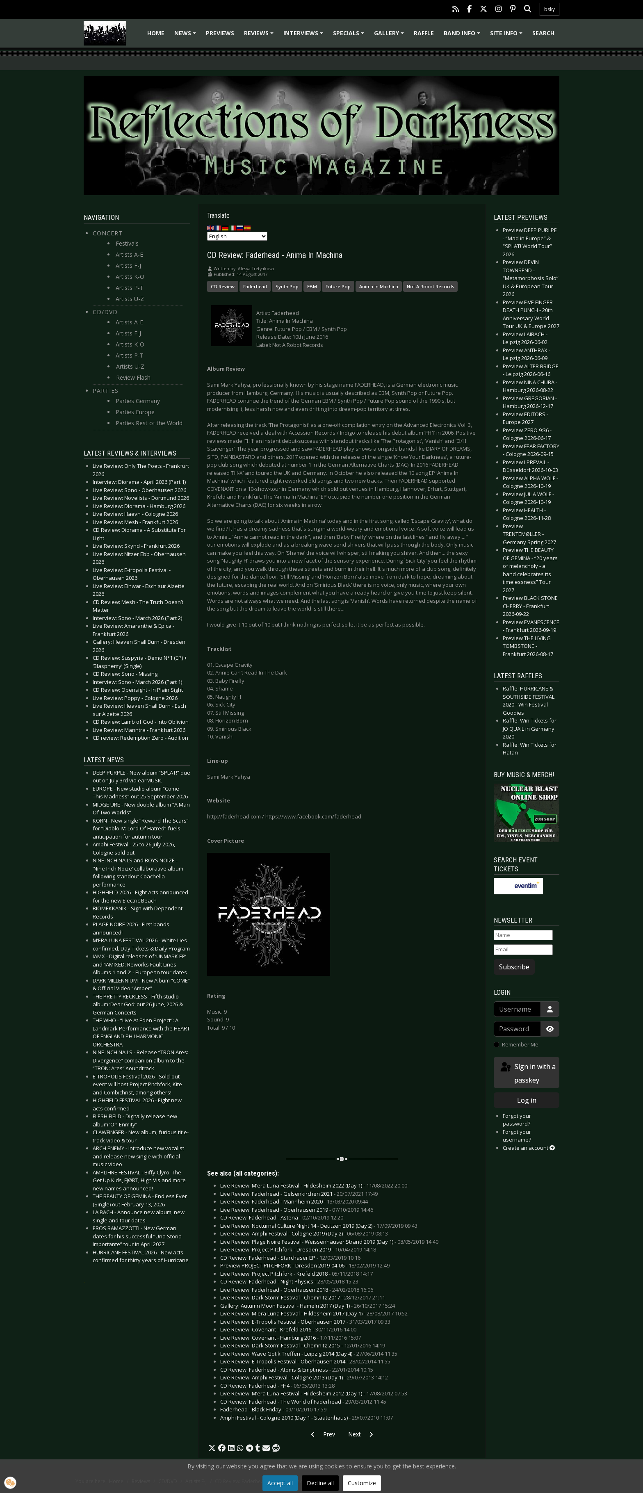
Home (155, 33)
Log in (526, 1100)
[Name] (523, 935)
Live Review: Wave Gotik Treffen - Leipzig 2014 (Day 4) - (308, 1353)
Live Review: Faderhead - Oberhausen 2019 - (296, 1209)
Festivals (127, 243)
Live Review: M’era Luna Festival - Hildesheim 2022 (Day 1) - (313, 1185)
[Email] (523, 949)
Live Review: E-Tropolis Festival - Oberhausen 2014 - (305, 1361)
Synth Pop (287, 286)
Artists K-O (130, 276)
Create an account (529, 1147)
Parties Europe (135, 412)
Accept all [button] (280, 1483)
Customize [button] (362, 1483)
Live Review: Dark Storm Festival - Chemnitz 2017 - (302, 1297)
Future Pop (338, 286)
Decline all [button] (320, 1483)
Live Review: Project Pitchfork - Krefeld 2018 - (296, 1273)
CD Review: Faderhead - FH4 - (277, 1385)
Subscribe (514, 966)
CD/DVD (105, 312)
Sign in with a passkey (527, 1073)
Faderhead (255, 286)
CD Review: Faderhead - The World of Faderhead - (303, 1401)
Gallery (390, 36)
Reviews (260, 36)
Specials (350, 36)
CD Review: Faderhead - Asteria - (281, 1217)
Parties (106, 390)
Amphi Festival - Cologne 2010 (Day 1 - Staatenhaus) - (306, 1417)
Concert (108, 233)
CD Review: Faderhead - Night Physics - (289, 1281)
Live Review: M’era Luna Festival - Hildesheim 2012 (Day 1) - (313, 1393)
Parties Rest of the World (149, 423)
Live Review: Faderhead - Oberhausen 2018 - (296, 1289)
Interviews (304, 36)
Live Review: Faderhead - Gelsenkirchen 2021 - (299, 1193)
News (186, 36)
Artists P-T (130, 288)
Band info (463, 36)
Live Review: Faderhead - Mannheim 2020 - (294, 1201)
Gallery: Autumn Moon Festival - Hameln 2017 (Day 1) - (307, 1305)
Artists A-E (129, 254)
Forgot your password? (517, 1120)
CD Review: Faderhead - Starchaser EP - (290, 1257)
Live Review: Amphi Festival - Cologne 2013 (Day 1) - (304, 1377)
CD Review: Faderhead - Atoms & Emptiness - (296, 1369)
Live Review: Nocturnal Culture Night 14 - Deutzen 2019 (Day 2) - (318, 1225)
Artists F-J (128, 265)
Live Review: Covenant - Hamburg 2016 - (290, 1337)
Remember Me (520, 1044)
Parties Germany (138, 401)
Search (543, 33)
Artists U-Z (130, 299)
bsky (549, 9)
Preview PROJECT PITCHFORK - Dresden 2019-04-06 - (305, 1265)
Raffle (424, 33)
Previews (220, 33)
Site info (507, 36)
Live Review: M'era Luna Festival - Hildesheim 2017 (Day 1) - (314, 1313)
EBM (312, 286)
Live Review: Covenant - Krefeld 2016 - (288, 1329)
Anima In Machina (378, 286)
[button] (212, 1448)
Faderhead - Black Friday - (273, 1409)
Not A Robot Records (430, 286)
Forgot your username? (517, 1136)
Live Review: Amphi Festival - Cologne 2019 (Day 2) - (304, 1233)
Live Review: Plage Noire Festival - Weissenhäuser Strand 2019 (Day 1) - (329, 1241)
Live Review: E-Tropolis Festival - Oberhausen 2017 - (305, 1321)
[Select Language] (237, 236)
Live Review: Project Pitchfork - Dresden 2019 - (298, 1249)
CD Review (223, 286)
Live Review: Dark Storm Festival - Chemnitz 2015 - (302, 1345)
